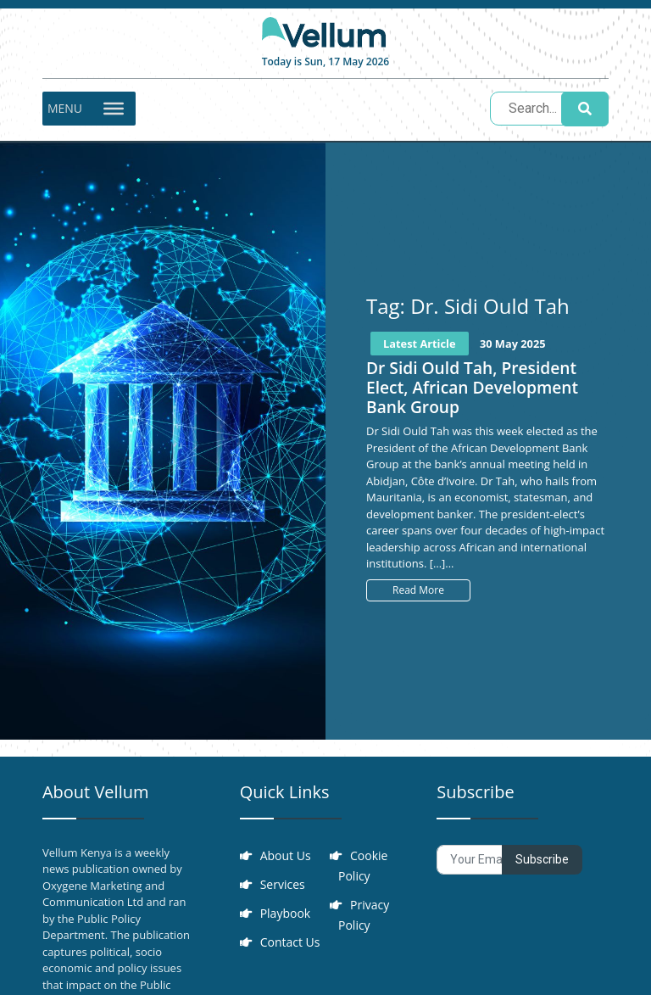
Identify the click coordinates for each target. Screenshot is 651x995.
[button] (64, 109)
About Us (285, 855)
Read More (418, 590)
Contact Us (290, 942)
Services (282, 884)
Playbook (285, 913)
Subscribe (542, 859)
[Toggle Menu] (113, 109)
